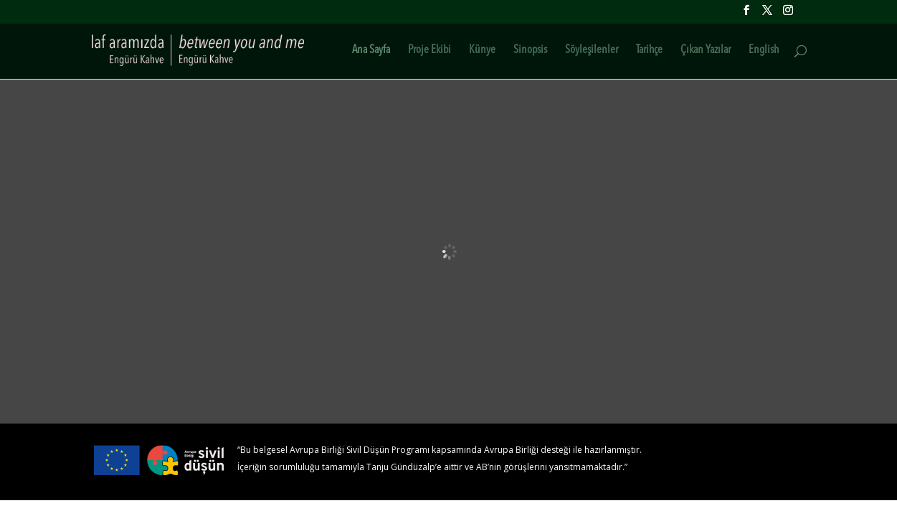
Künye (482, 50)
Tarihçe (649, 50)
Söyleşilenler (591, 50)
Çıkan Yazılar (705, 50)
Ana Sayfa (371, 50)
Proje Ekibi (429, 50)
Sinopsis (530, 50)
